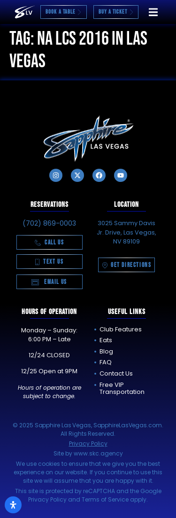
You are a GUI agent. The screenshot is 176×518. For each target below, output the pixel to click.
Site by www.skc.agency (88, 453)
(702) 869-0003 (49, 223)
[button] (153, 12)
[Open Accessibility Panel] (13, 504)
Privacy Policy (88, 443)
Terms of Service (105, 499)
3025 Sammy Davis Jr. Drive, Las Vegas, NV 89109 (126, 232)
